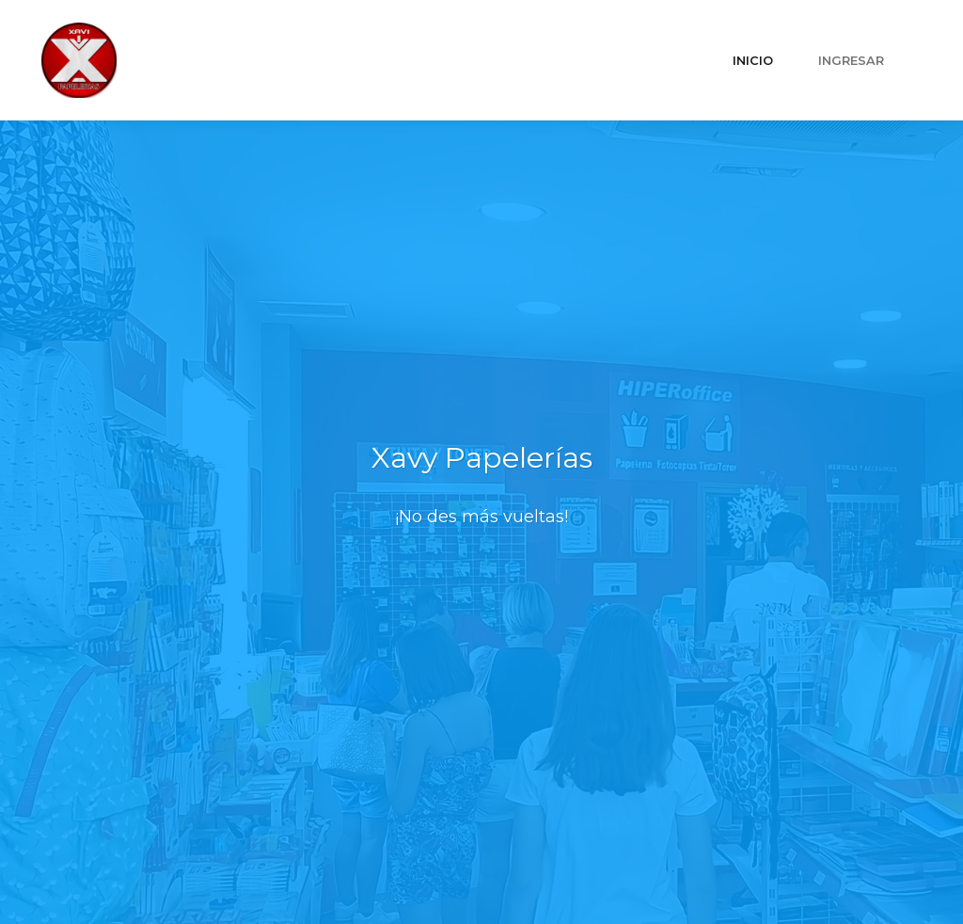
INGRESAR (851, 61)
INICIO (753, 61)
